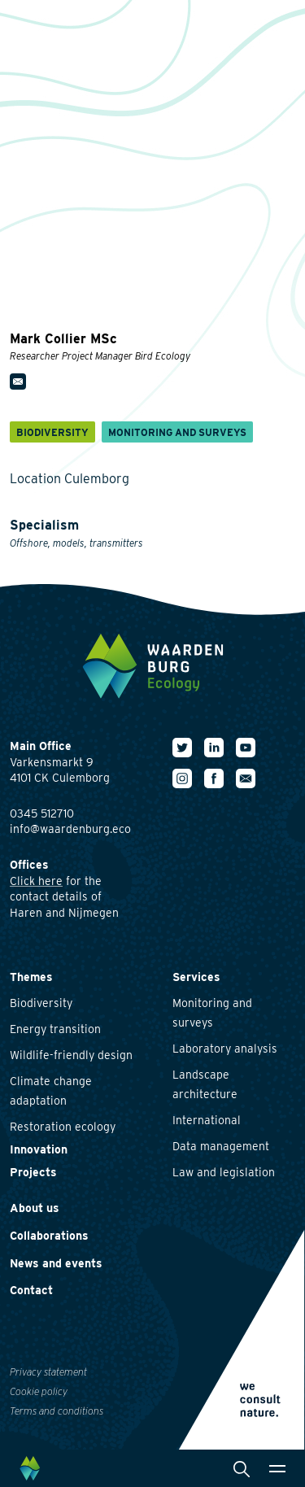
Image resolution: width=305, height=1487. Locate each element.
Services (196, 976)
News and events (56, 1263)
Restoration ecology (62, 1126)
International (206, 1120)
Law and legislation (223, 1172)
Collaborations (49, 1235)
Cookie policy (39, 1391)
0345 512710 (42, 813)
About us (34, 1207)
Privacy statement (48, 1372)
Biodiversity (41, 1003)
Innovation (39, 1149)
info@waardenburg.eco (70, 828)
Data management (220, 1146)
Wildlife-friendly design (71, 1055)
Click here (36, 880)
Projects (33, 1172)
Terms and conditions (56, 1411)
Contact (31, 1290)
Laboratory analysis (224, 1048)
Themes (31, 976)
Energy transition (55, 1029)
